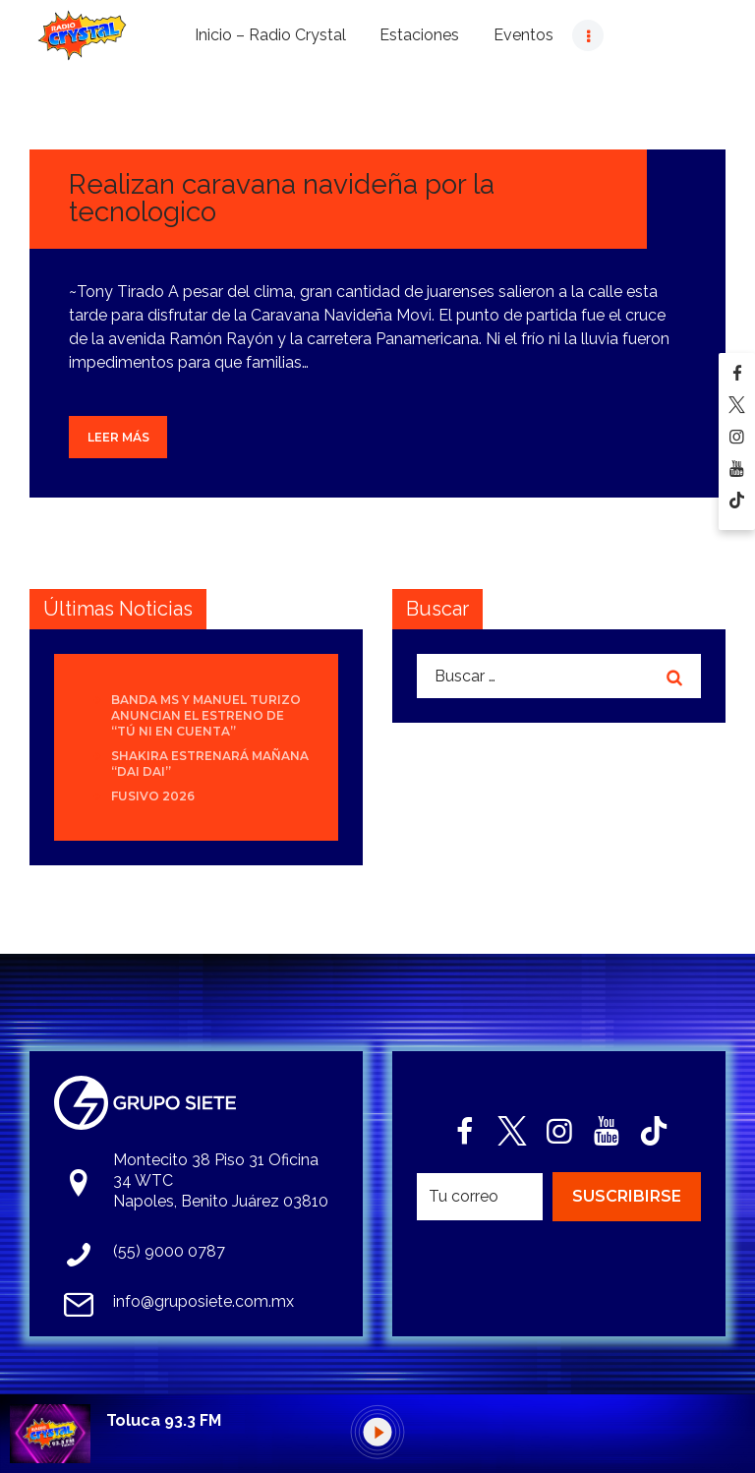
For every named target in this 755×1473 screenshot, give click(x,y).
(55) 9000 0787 (169, 1251)
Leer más (118, 437)
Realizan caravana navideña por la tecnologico (281, 198)
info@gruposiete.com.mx (203, 1301)
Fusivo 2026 (153, 796)
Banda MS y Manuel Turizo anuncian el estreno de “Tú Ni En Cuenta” (206, 715)
